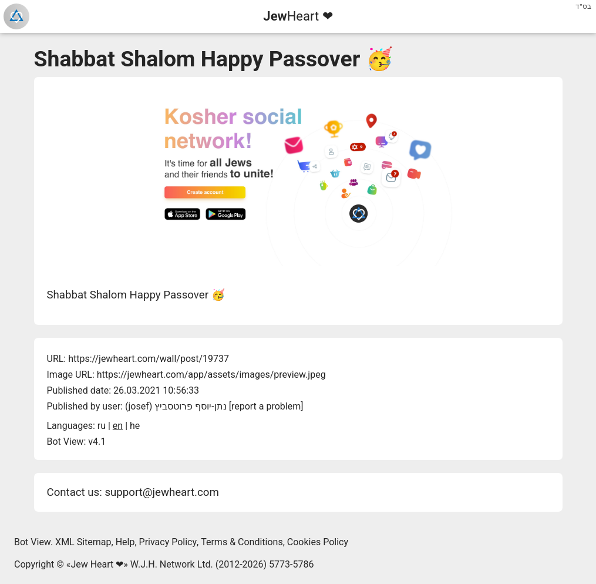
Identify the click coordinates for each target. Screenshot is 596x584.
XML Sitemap (83, 542)
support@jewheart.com (161, 492)
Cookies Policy (317, 542)
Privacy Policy (168, 542)
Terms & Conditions (242, 542)
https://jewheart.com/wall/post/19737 (148, 358)
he (135, 425)
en (118, 425)
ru (101, 425)
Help (125, 542)
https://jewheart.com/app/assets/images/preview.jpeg (211, 374)
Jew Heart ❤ (96, 564)
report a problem (266, 406)
